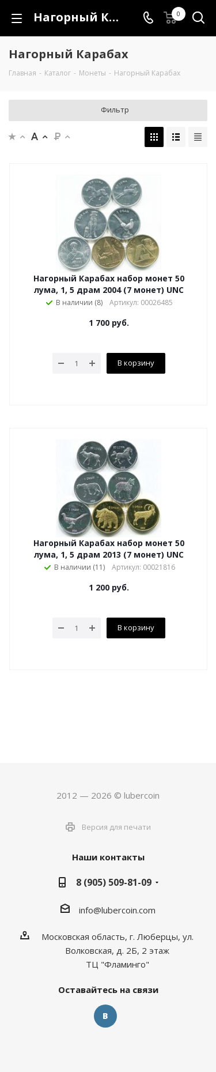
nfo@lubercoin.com (118, 910)
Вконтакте (105, 1016)
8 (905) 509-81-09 (113, 882)
